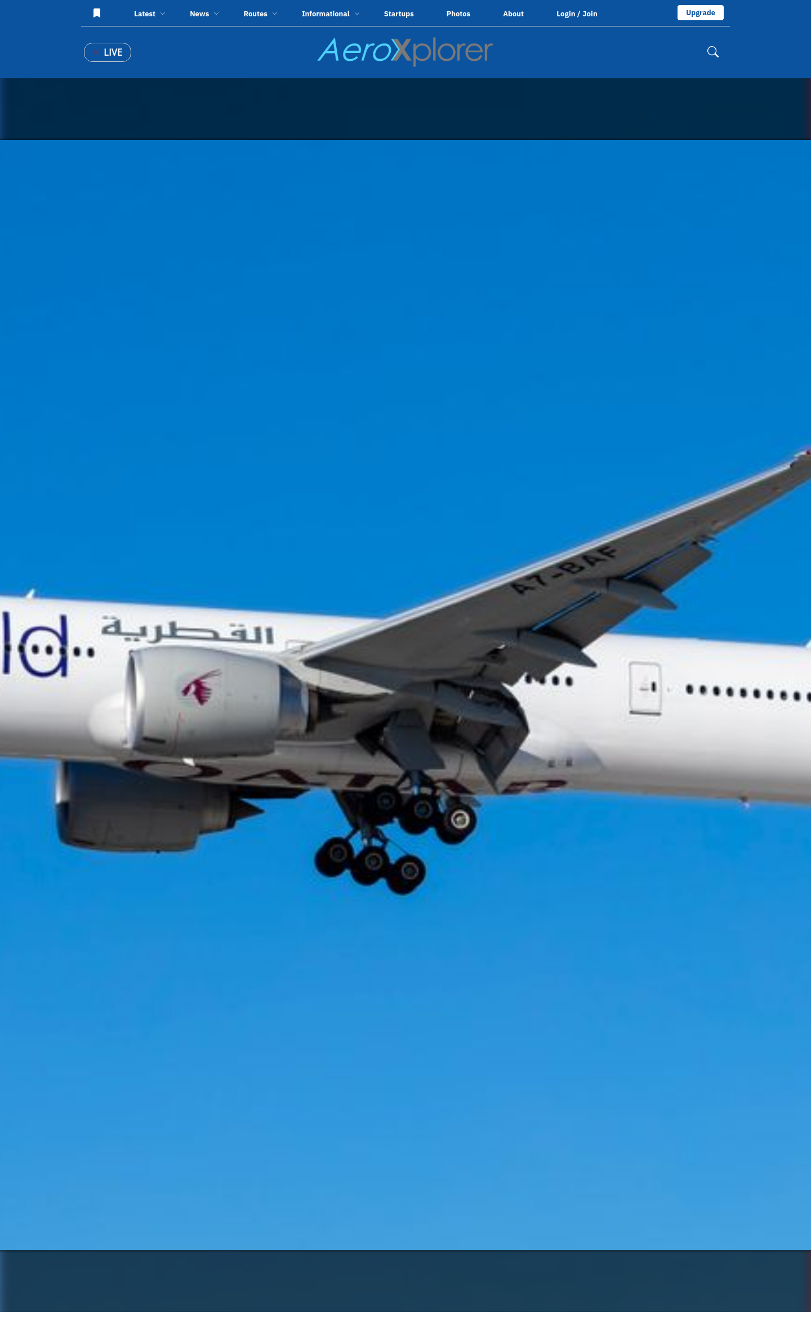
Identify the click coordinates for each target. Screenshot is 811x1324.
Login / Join (577, 13)
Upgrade (700, 12)
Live (107, 52)
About (513, 14)
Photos (458, 14)
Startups (399, 14)
